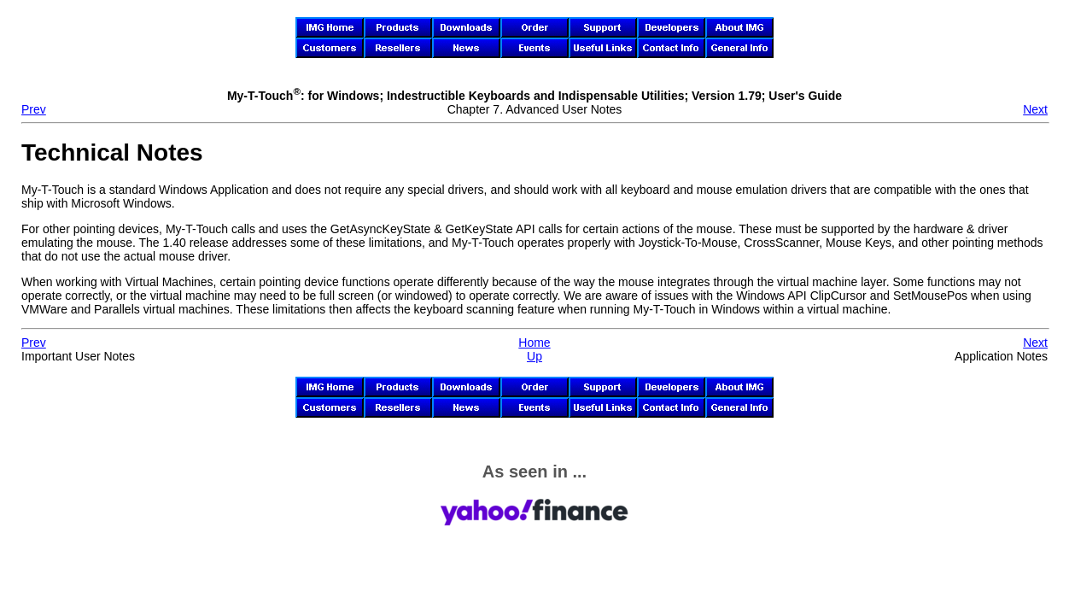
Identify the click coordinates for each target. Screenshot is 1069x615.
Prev (33, 109)
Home (534, 342)
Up (534, 356)
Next (1035, 109)
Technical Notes (112, 152)
